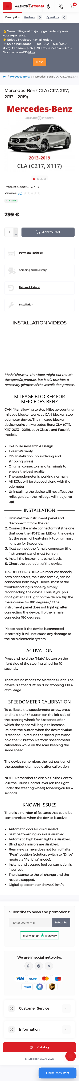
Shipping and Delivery (33, 270)
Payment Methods (31, 252)
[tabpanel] (39, 137)
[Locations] (48, 6)
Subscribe (61, 922)
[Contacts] (61, 6)
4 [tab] (45, 179)
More (31, 52)
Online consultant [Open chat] (57, 1073)
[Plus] (16, 230)
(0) (20, 193)
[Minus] (16, 234)
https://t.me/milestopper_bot (48, 966)
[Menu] (7, 6)
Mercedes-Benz (19, 76)
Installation (26, 304)
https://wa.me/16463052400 (28, 966)
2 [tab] (38, 179)
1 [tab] (34, 179)
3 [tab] (41, 179)
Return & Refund (29, 287)
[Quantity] (9, 232)
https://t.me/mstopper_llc (38, 966)
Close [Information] (39, 62)
